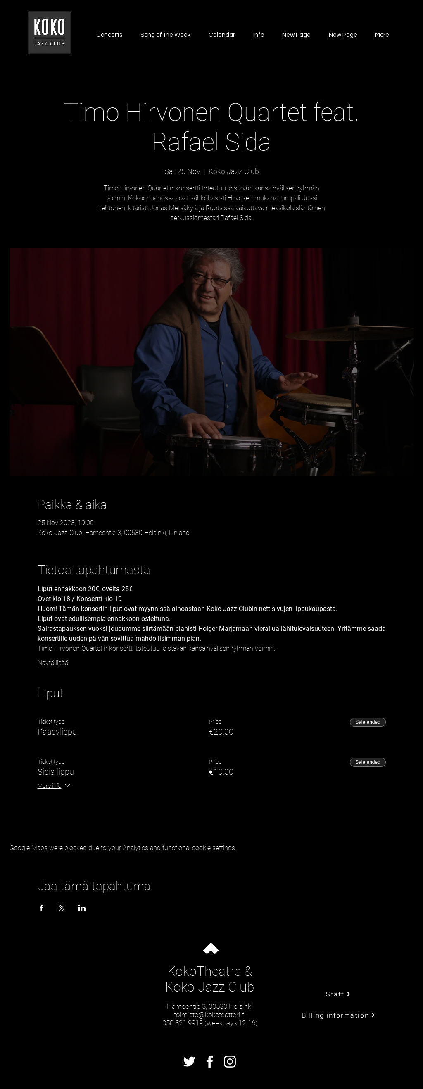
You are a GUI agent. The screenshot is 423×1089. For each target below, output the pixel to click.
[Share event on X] (62, 908)
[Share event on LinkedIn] (82, 908)
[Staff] (338, 994)
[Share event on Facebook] (41, 908)
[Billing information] (338, 1015)
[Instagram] (230, 1061)
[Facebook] (210, 1061)
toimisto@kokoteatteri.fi (210, 1015)
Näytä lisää (53, 663)
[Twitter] (189, 1061)
